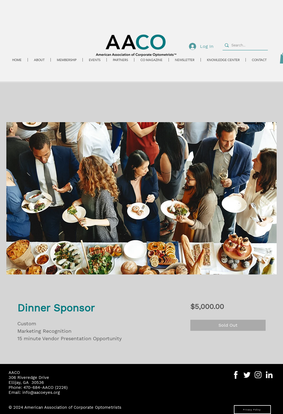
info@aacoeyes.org (41, 392)
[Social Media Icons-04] (236, 375)
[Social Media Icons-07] (258, 375)
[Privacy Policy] (252, 409)
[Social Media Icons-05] (247, 375)
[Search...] (243, 45)
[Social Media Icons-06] (269, 375)
